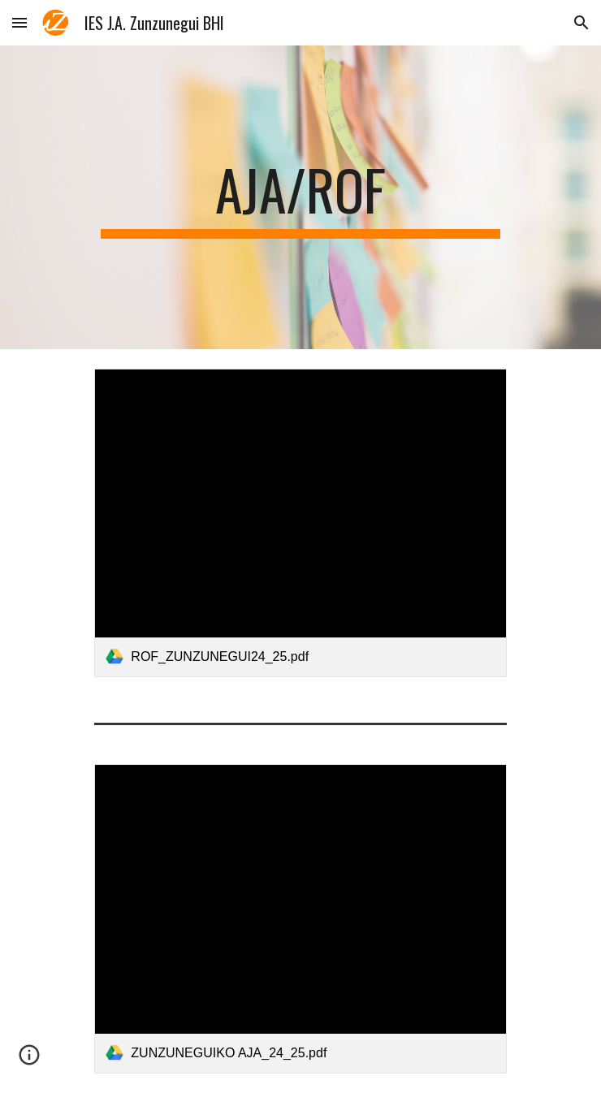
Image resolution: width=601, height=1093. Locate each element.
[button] (19, 22)
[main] (300, 197)
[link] (300, 523)
